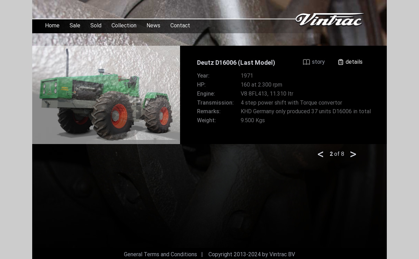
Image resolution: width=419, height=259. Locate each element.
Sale (75, 25)
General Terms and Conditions (160, 254)
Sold (95, 25)
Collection (124, 25)
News (153, 25)
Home (52, 25)
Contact (180, 25)
